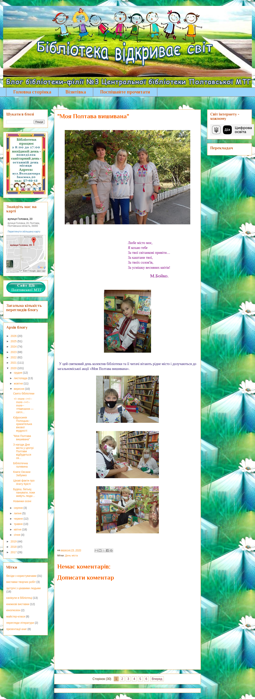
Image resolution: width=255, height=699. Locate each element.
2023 (14, 352)
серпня (18, 507)
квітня (18, 529)
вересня (19, 388)
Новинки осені (22, 501)
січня (17, 534)
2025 (14, 341)
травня (18, 524)
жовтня (19, 383)
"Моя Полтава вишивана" (22, 437)
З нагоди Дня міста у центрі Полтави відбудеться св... (23, 451)
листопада (21, 378)
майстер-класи (15, 616)
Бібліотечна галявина (20, 465)
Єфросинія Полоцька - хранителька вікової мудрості (22, 424)
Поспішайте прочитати (125, 91)
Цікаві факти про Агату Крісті (24, 482)
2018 (14, 546)
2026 (14, 336)
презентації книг (16, 629)
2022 (14, 357)
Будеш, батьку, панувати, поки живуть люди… (24, 492)
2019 (14, 541)
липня (18, 513)
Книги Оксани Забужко (21, 473)
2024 (14, 346)
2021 (14, 362)
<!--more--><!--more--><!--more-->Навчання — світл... (23, 405)
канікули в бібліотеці (19, 597)
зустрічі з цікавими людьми (23, 588)
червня (19, 518)
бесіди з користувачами (21, 575)
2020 (14, 368)
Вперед (157, 679)
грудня (18, 372)
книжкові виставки (17, 604)
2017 (14, 552)
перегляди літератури (20, 622)
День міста (71, 555)
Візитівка (76, 91)
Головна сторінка (32, 91)
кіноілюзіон (13, 610)
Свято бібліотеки (23, 393)
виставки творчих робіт (21, 581)
